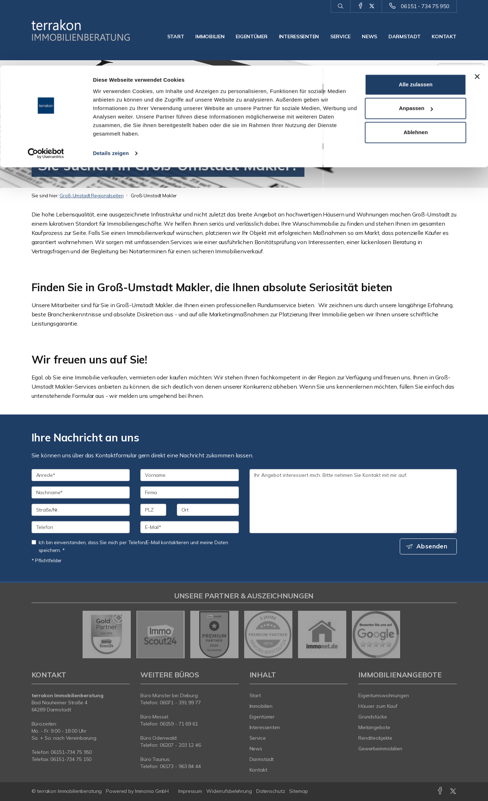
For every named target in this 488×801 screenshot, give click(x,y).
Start (255, 695)
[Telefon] (81, 527)
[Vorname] (189, 475)
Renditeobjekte (375, 738)
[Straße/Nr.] (81, 510)
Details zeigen (111, 88)
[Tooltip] (480, 122)
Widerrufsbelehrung (229, 791)
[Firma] (189, 492)
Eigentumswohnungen (383, 695)
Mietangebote (374, 727)
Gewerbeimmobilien (380, 748)
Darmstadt (261, 759)
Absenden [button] (433, 546)
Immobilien (261, 706)
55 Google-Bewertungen (461, 115)
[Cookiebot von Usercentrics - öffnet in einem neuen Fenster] (46, 88)
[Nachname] (81, 492)
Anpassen (416, 43)
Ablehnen (416, 67)
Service (257, 738)
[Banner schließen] (477, 11)
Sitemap (298, 791)
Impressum (190, 791)
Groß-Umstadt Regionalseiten (91, 195)
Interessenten (264, 727)
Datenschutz (270, 791)
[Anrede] (81, 475)
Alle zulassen (415, 19)
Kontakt (258, 770)
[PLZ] (153, 510)
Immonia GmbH (152, 791)
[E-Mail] (189, 527)
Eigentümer (262, 716)
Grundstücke (372, 716)
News (256, 748)
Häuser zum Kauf (377, 706)
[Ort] (208, 510)
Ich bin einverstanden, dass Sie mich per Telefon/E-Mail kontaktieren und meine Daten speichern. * (130, 546)
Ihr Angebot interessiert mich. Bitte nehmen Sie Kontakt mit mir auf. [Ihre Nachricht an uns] (353, 501)
